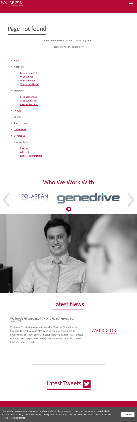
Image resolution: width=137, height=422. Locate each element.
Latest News (20, 129)
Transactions (20, 123)
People (17, 110)
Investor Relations (29, 104)
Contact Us (19, 135)
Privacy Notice (18, 418)
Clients (17, 116)
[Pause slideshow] (68, 209)
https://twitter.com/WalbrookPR (68, 386)
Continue (128, 414)
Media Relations (28, 96)
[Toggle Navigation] (131, 3)
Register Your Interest (31, 155)
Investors (24, 148)
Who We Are (26, 76)
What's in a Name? (29, 84)
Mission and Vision (29, 73)
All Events (25, 152)
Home (17, 60)
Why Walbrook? (28, 80)
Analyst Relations (29, 100)
